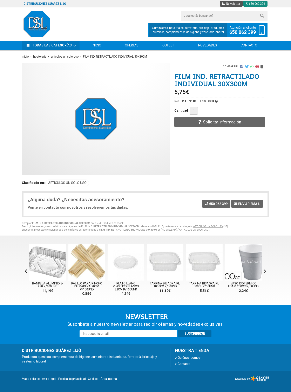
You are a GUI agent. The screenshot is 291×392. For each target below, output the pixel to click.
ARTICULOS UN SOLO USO (208, 226)
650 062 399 (242, 32)
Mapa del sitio (31, 378)
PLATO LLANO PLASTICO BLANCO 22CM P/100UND (126, 286)
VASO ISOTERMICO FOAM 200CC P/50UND (243, 285)
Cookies (93, 378)
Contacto (184, 364)
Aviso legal (49, 378)
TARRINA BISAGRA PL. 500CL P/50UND (204, 285)
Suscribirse (194, 333)
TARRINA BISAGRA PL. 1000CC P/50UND (165, 285)
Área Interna (109, 378)
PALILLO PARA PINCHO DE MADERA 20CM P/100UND (86, 286)
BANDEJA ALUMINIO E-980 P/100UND (47, 285)
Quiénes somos (189, 358)
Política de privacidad (72, 378)
